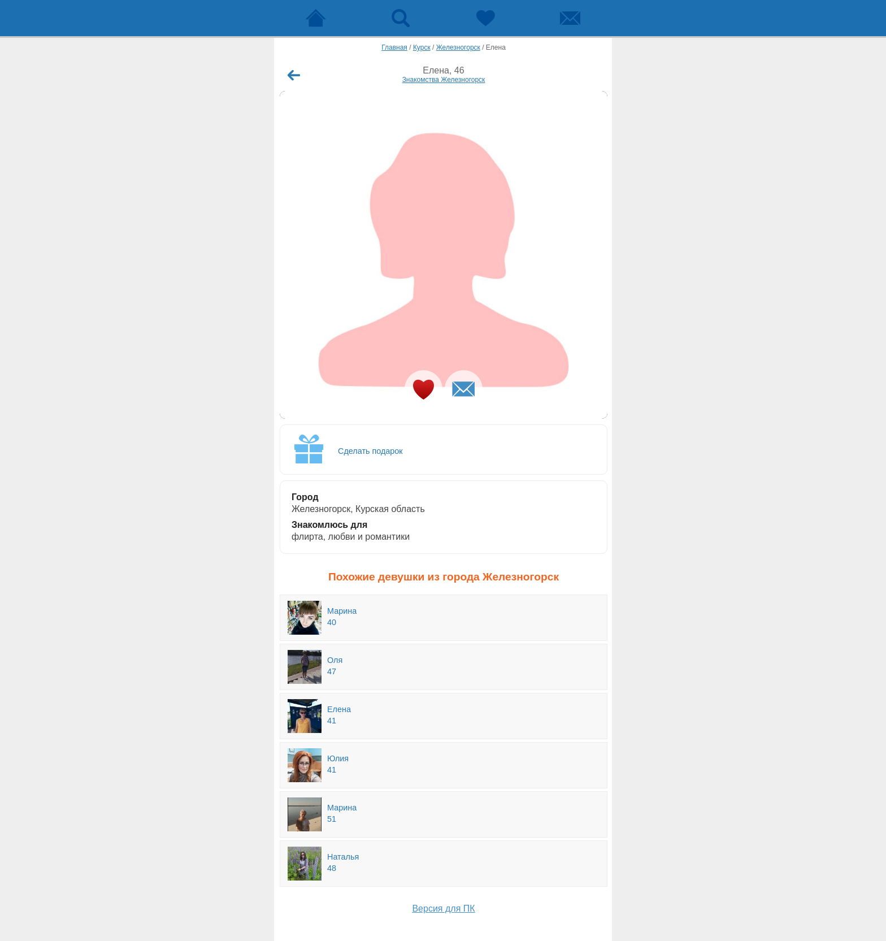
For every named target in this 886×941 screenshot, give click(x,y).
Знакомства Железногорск (443, 80)
